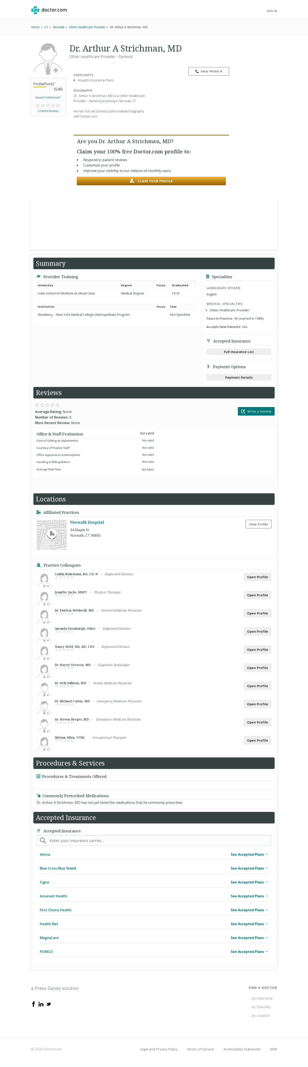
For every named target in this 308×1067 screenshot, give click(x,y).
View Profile (258, 524)
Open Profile (257, 577)
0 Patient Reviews (48, 111)
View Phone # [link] (208, 71)
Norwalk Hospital (87, 522)
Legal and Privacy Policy (159, 1049)
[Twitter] (48, 1003)
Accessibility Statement (242, 1049)
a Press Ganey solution (55, 988)
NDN (273, 1049)
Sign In (272, 11)
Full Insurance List (239, 352)
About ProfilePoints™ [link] (48, 97)
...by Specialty (260, 1007)
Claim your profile (151, 181)
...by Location (259, 1015)
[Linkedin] (41, 1003)
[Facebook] (33, 1003)
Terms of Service (200, 1049)
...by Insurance (261, 998)
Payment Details (239, 377)
